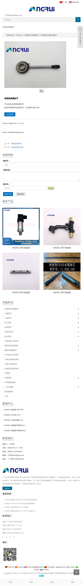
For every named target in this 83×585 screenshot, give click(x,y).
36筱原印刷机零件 (12, 368)
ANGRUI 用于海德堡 (21, 247)
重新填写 (20, 194)
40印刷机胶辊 (10, 382)
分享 (10, 581)
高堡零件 (8, 327)
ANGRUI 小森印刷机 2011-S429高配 (16, 507)
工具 (6, 396)
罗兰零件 (8, 322)
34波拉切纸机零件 (12, 359)
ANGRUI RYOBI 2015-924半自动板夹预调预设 (19, 503)
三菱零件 (8, 318)
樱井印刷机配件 (11, 350)
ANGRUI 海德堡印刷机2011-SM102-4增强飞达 (19, 511)
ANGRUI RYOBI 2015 (12, 415)
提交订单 (8, 194)
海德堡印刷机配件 (31, 35)
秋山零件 (8, 336)
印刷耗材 (8, 378)
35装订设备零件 (11, 364)
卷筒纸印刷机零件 (12, 345)
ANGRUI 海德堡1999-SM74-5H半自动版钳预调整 (20, 500)
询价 (31, 581)
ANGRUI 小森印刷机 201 (13, 420)
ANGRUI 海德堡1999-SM (13, 409)
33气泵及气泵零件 (12, 355)
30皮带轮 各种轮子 (12, 341)
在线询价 (10, 114)
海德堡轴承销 (16, 143)
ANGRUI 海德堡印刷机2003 (14, 430)
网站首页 (10, 35)
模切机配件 (9, 391)
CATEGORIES (8, 27)
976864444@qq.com (13, 15)
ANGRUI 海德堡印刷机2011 (14, 425)
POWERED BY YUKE (65, 573)
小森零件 (8, 313)
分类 (52, 581)
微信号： (6, 161)
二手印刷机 (9, 387)
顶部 (72, 581)
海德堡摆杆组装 (17, 147)
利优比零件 (9, 332)
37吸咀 (7, 373)
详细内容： (7, 170)
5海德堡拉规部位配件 (48, 35)
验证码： (6, 184)
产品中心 (19, 35)
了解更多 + (7, 488)
